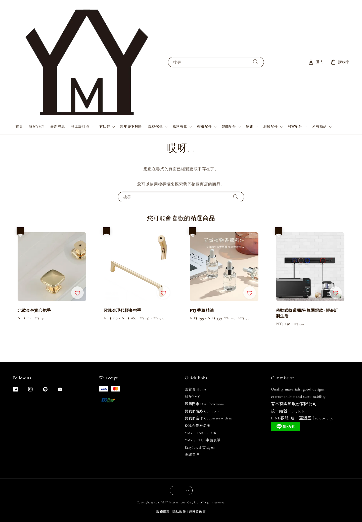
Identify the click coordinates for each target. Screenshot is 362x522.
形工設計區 (80, 126)
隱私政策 (179, 512)
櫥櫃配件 (204, 126)
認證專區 (192, 454)
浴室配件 (295, 126)
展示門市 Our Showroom (204, 404)
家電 (249, 126)
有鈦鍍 (104, 126)
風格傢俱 (155, 126)
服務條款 (163, 512)
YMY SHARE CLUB (200, 433)
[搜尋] (256, 62)
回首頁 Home (195, 389)
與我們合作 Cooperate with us (208, 418)
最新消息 (57, 126)
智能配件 (228, 126)
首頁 (19, 126)
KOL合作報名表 (197, 425)
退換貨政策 (197, 512)
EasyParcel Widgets (200, 447)
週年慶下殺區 (131, 126)
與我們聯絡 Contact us (203, 411)
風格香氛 (179, 126)
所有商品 (319, 126)
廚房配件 (270, 126)
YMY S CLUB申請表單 (202, 440)
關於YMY (36, 126)
